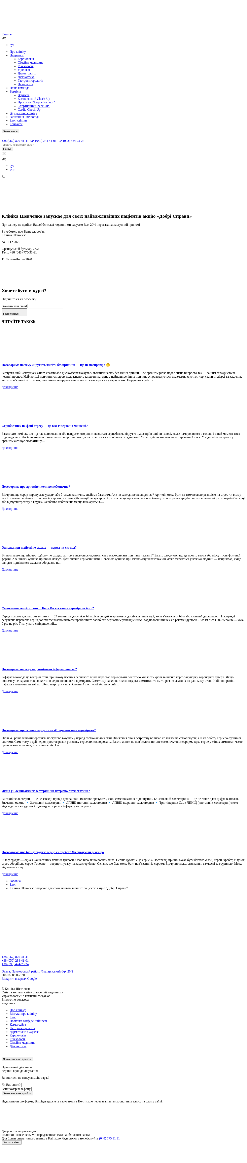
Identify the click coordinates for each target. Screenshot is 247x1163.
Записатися (10, 131)
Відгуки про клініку (23, 113)
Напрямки (17, 55)
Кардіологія (26, 59)
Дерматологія (27, 73)
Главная (7, 34)
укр (12, 169)
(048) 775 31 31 (109, 1138)
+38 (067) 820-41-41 (15, 957)
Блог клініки (18, 120)
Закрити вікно (11, 1142)
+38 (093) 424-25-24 (15, 964)
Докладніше (10, 387)
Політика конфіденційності (28, 1021)
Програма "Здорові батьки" (36, 102)
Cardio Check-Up (29, 109)
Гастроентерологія (30, 80)
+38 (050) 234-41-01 (15, 960)
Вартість (15, 91)
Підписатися (14, 312)
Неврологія (25, 84)
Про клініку (18, 51)
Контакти (16, 124)
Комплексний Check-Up (34, 98)
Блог (13, 1017)
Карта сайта (18, 1024)
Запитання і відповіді (24, 116)
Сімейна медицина (30, 62)
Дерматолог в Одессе (24, 1031)
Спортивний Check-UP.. (34, 106)
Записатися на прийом (17, 1059)
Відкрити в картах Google (19, 978)
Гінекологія (25, 66)
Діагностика (26, 77)
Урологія (24, 69)
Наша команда (19, 88)
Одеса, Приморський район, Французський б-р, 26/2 (37, 971)
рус (12, 44)
